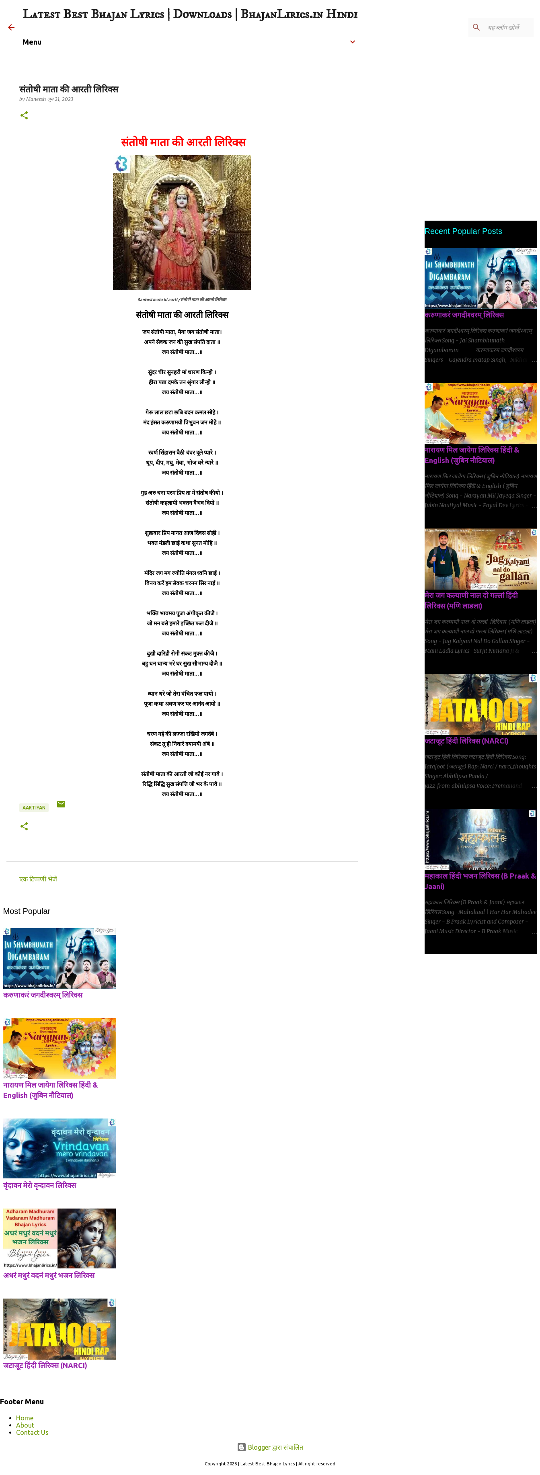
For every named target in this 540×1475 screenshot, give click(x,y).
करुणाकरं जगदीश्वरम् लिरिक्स (42, 995)
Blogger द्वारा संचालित (270, 1447)
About (25, 1425)
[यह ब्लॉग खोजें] (491, 27)
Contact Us (32, 1432)
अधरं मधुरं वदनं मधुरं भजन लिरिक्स (48, 1275)
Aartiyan (34, 807)
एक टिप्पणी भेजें (38, 879)
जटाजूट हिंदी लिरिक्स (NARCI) (45, 1365)
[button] (24, 116)
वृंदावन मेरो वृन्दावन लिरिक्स (39, 1185)
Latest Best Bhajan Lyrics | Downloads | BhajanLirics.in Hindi (190, 14)
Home (24, 1418)
